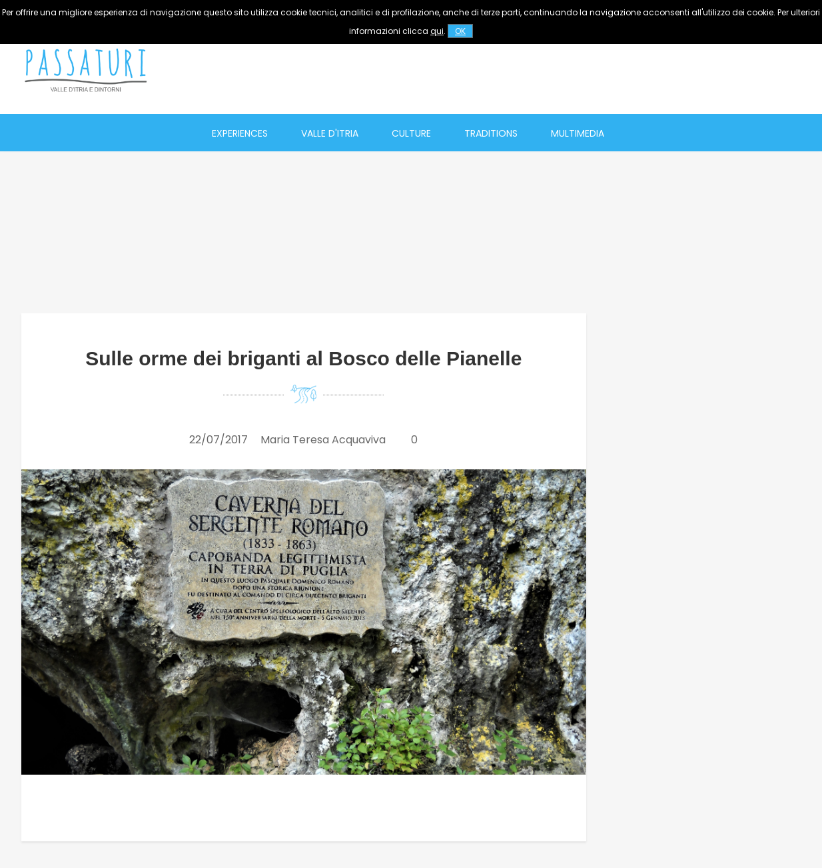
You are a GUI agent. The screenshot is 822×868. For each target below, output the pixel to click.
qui (437, 31)
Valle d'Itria (329, 133)
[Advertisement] (564, 70)
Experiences (240, 133)
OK (460, 31)
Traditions (491, 133)
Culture (411, 133)
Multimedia (577, 133)
